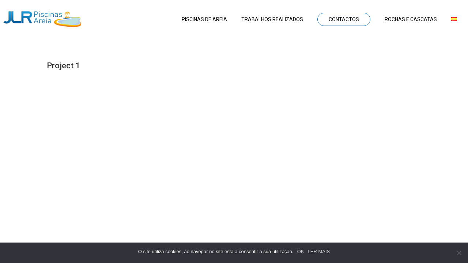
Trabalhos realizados (272, 19)
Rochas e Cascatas (411, 19)
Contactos (344, 19)
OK (300, 251)
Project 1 (63, 65)
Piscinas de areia (204, 19)
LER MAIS (319, 251)
